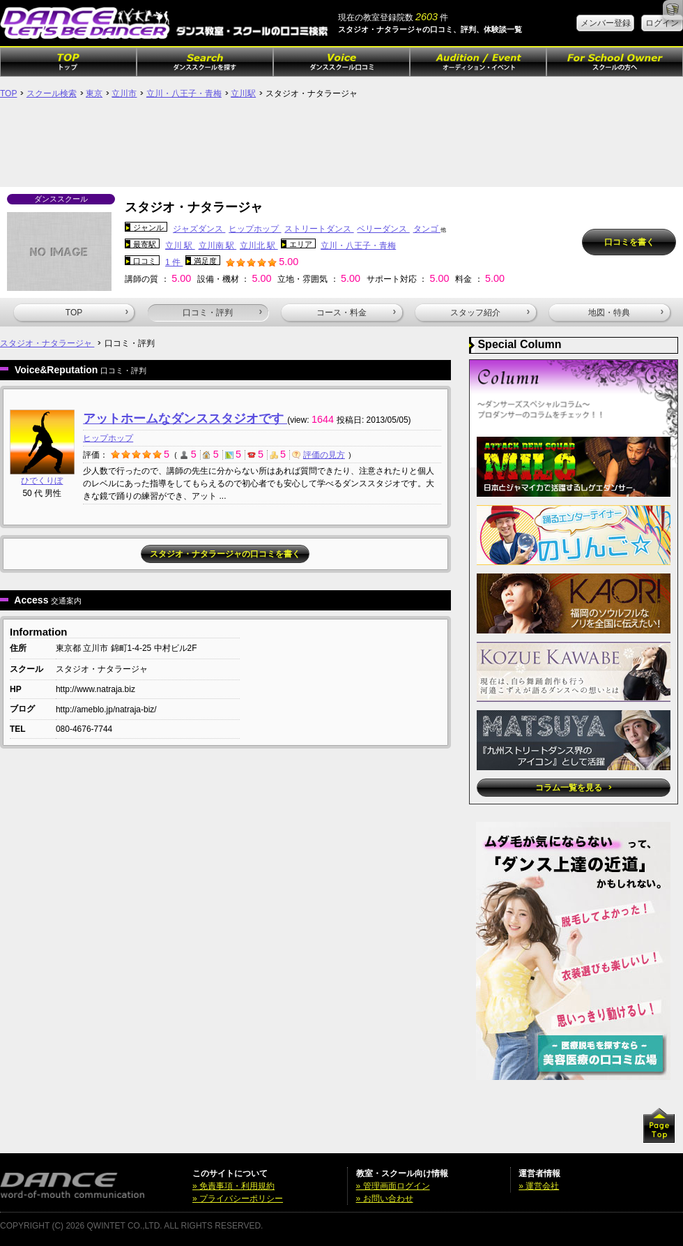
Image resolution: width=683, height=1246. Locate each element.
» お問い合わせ (384, 1198)
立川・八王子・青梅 (184, 93)
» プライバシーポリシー (237, 1198)
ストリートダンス (318, 229)
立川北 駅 (259, 245)
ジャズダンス (199, 229)
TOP (8, 93)
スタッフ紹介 (490, 312)
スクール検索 (51, 93)
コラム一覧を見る (573, 788)
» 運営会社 (539, 1186)
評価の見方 (318, 455)
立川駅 (243, 93)
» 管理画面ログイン (393, 1186)
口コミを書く (629, 242)
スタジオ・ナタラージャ (47, 343)
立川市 (124, 93)
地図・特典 (625, 312)
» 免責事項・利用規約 (233, 1186)
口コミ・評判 (222, 312)
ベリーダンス (383, 229)
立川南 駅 (218, 245)
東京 (94, 93)
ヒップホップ (255, 229)
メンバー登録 (606, 23)
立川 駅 (180, 245)
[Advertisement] (341, 148)
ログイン (662, 23)
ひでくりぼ (42, 481)
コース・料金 (356, 312)
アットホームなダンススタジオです (185, 419)
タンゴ (426, 229)
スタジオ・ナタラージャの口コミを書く (225, 554)
